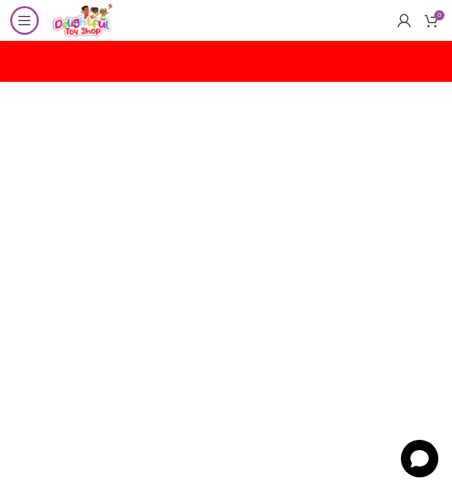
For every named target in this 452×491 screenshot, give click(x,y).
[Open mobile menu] (24, 20)
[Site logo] (82, 19)
